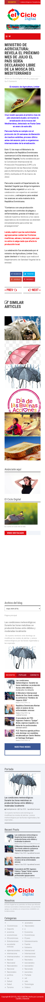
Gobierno (28, 947)
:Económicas (12, 926)
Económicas (29, 935)
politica (10, 975)
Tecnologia (29, 984)
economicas (12, 935)
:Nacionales (29, 926)
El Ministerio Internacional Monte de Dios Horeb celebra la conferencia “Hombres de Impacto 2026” (27, 696)
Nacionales (11, 972)
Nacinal (10, 960)
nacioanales (29, 963)
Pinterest (29, 279)
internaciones (30, 956)
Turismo (10, 987)
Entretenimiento (31, 941)
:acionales (28, 923)
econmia (10, 932)
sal (25, 978)
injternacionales (13, 950)
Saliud (9, 981)
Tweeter (29, 274)
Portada (27, 975)
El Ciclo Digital (21, 997)
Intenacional (29, 950)
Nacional (10, 969)
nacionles (28, 972)
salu (26, 981)
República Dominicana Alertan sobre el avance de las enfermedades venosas (28, 708)
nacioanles (28, 966)
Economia (28, 932)
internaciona (12, 953)
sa (8, 978)
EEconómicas (12, 938)
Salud (9, 984)
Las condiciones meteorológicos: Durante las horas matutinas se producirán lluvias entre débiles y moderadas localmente (28, 685)
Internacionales (13, 956)
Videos (27, 987)
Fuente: (27, 944)
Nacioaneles (12, 966)
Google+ (16, 279)
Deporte (10, 929)
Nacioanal (11, 963)
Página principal (11, 615)
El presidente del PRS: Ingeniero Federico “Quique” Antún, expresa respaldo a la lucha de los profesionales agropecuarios (27, 723)
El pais (27, 938)
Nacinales (28, 960)
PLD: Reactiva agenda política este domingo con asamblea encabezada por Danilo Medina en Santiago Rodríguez (28, 734)
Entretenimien (12, 941)
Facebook (16, 274)
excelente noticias (11, 945)
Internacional (29, 953)
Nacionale (28, 969)
